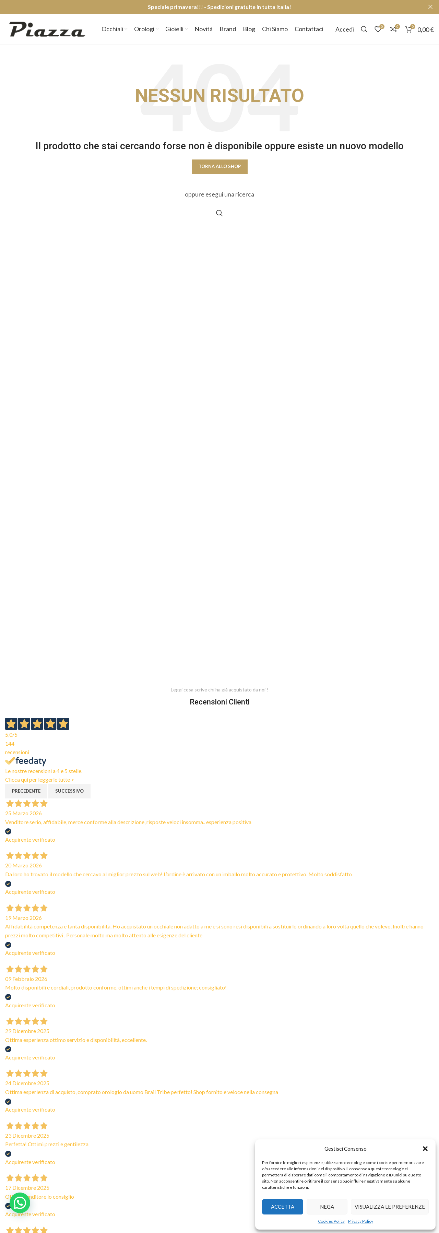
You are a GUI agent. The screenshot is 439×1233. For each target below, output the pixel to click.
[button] (425, 1148)
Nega (327, 1207)
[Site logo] (47, 28)
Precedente (26, 791)
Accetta (282, 1207)
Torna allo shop (220, 166)
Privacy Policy (360, 1221)
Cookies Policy (331, 1221)
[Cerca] (364, 29)
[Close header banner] (430, 7)
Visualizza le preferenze (390, 1207)
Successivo (69, 791)
